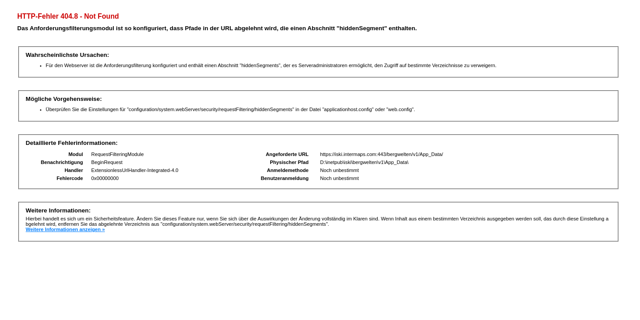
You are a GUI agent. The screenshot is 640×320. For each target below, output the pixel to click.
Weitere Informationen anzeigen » (65, 229)
